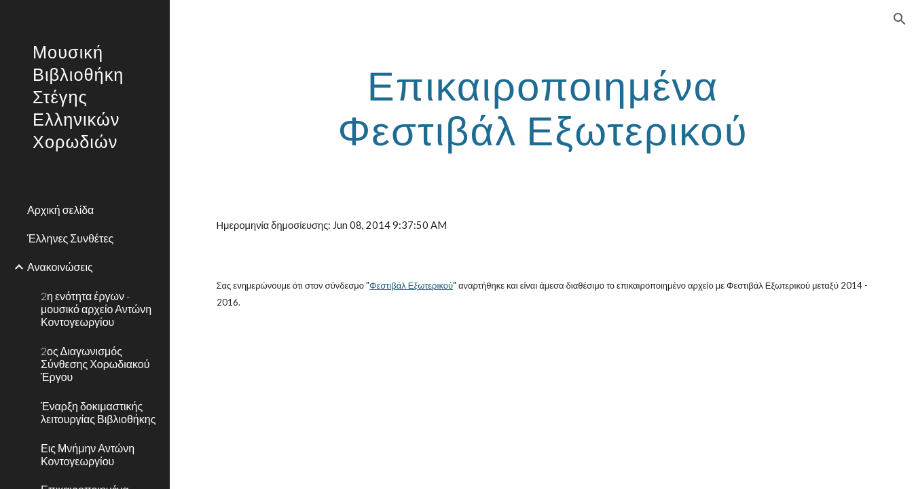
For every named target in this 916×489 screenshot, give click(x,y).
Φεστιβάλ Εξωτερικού (411, 285)
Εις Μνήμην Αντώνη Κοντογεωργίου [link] (87, 454)
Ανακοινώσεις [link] (60, 266)
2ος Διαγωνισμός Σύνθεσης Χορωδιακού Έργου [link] (95, 364)
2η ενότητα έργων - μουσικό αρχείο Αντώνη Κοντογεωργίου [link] (96, 309)
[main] (543, 107)
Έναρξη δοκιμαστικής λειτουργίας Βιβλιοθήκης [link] (98, 412)
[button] (899, 19)
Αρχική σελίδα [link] (60, 209)
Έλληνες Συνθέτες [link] (70, 238)
